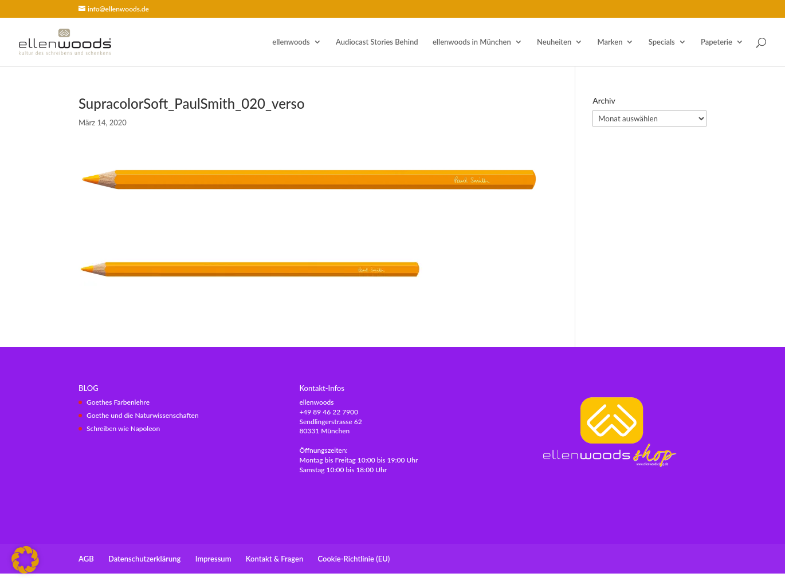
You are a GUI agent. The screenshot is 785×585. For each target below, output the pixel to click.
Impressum (213, 558)
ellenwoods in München (472, 42)
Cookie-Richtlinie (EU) (354, 558)
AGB (86, 558)
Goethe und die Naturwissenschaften (143, 415)
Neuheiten (554, 42)
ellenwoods (290, 42)
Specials (662, 42)
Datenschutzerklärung (144, 558)
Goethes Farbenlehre (118, 402)
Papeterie (716, 42)
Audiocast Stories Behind (377, 42)
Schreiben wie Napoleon (123, 428)
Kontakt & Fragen (274, 558)
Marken (610, 42)
